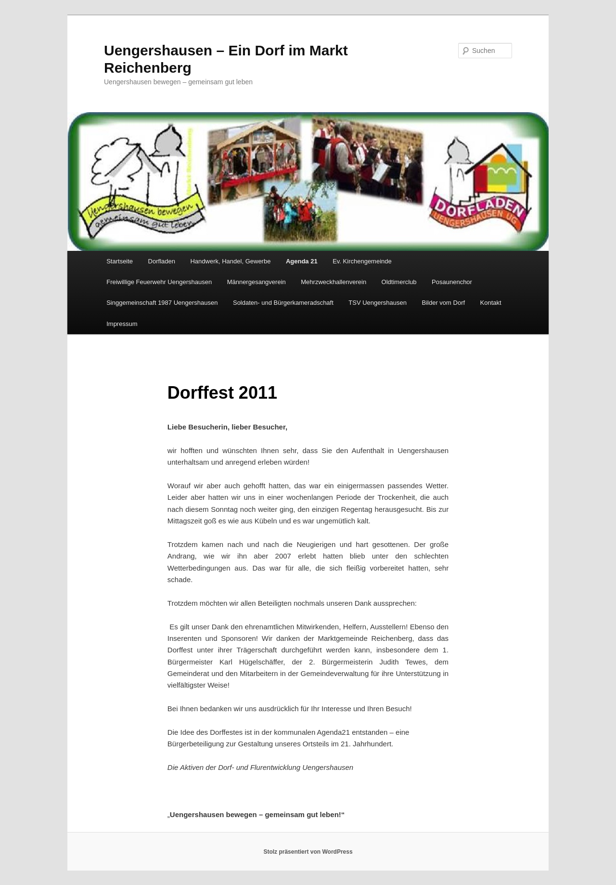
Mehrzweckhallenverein (333, 282)
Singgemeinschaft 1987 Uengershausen (162, 302)
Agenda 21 (302, 261)
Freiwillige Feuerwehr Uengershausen (159, 282)
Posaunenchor (452, 282)
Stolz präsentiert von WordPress (307, 851)
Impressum (121, 323)
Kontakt (490, 302)
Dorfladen (161, 261)
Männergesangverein (256, 282)
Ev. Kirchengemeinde (362, 261)
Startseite (119, 261)
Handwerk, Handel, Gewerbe (230, 261)
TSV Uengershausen (377, 302)
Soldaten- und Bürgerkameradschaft (283, 302)
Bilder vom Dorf (443, 302)
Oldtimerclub (399, 282)
